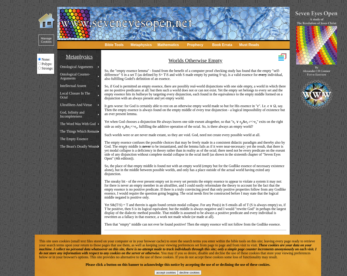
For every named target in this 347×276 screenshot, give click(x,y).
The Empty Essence (74, 139)
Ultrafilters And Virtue (76, 105)
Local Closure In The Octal (75, 95)
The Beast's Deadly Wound (79, 146)
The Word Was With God (78, 124)
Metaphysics (141, 45)
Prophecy (195, 45)
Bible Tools (114, 45)
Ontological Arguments (76, 67)
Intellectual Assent (73, 86)
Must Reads (249, 45)
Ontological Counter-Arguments (75, 76)
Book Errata (222, 45)
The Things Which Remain (79, 131)
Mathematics (168, 45)
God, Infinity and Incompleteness (72, 114)
